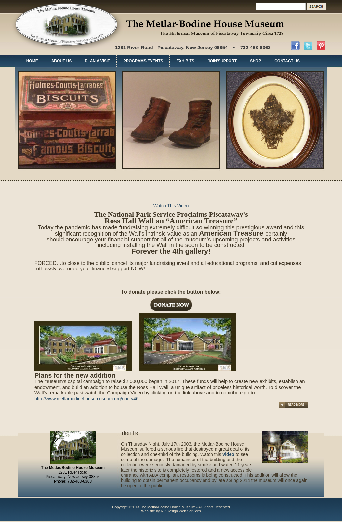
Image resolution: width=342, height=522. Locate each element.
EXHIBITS (185, 61)
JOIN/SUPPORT (222, 61)
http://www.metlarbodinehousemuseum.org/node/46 (86, 398)
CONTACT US (287, 61)
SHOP (255, 61)
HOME (32, 61)
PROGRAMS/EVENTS (143, 61)
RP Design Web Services (181, 511)
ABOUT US (61, 61)
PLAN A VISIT (97, 61)
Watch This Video (171, 205)
